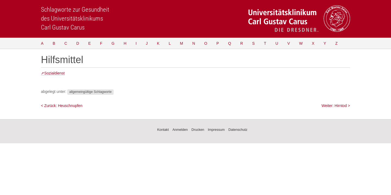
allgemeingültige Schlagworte (90, 92)
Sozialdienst (54, 73)
